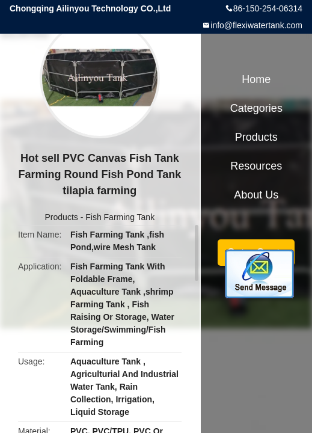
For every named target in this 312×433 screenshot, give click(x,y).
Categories (256, 108)
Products (61, 217)
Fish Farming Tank (119, 217)
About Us (256, 195)
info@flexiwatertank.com (256, 25)
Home (256, 79)
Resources (256, 166)
